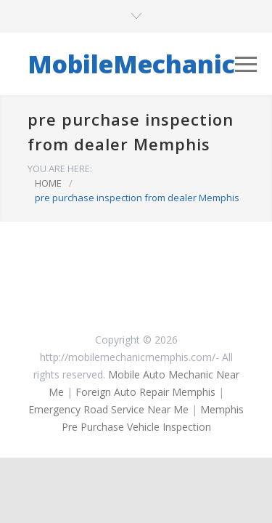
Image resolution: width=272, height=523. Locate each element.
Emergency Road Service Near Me (108, 409)
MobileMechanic (131, 64)
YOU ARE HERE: (60, 168)
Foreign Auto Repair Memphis (145, 392)
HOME (48, 183)
